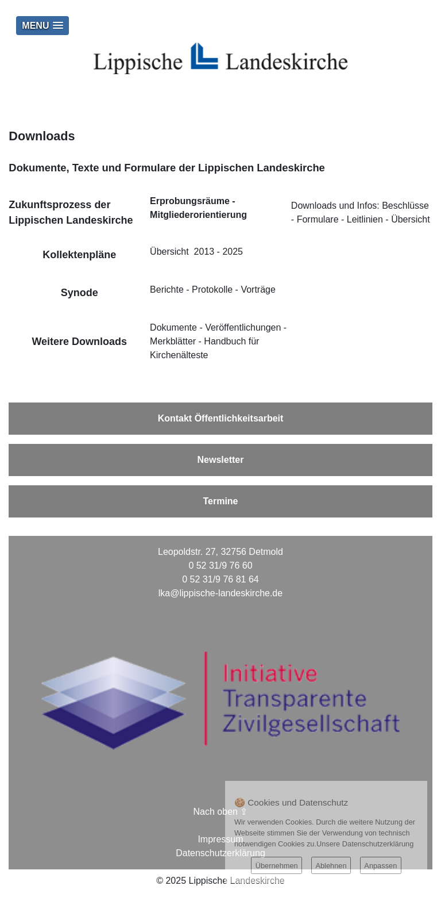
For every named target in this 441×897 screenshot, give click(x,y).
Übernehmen (277, 865)
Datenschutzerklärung (220, 853)
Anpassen (380, 865)
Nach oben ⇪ (221, 811)
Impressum (220, 839)
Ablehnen (330, 865)
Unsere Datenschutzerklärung (364, 843)
